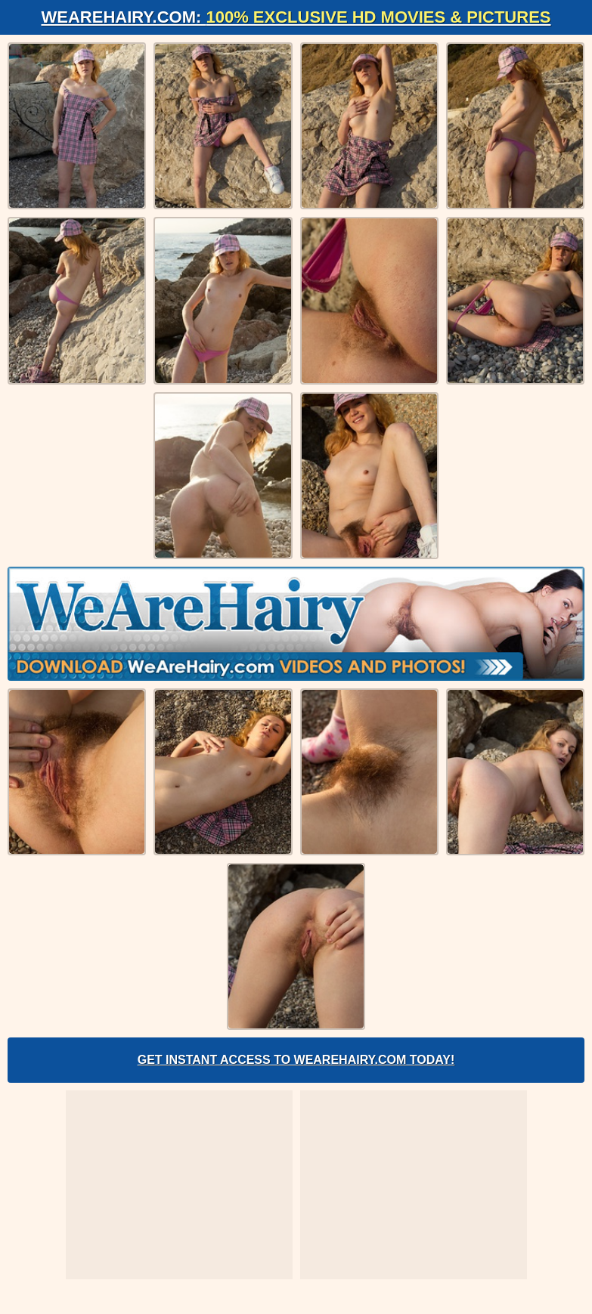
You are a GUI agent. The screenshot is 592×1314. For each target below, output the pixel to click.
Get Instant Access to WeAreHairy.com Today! (296, 1059)
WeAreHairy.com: (296, 17)
